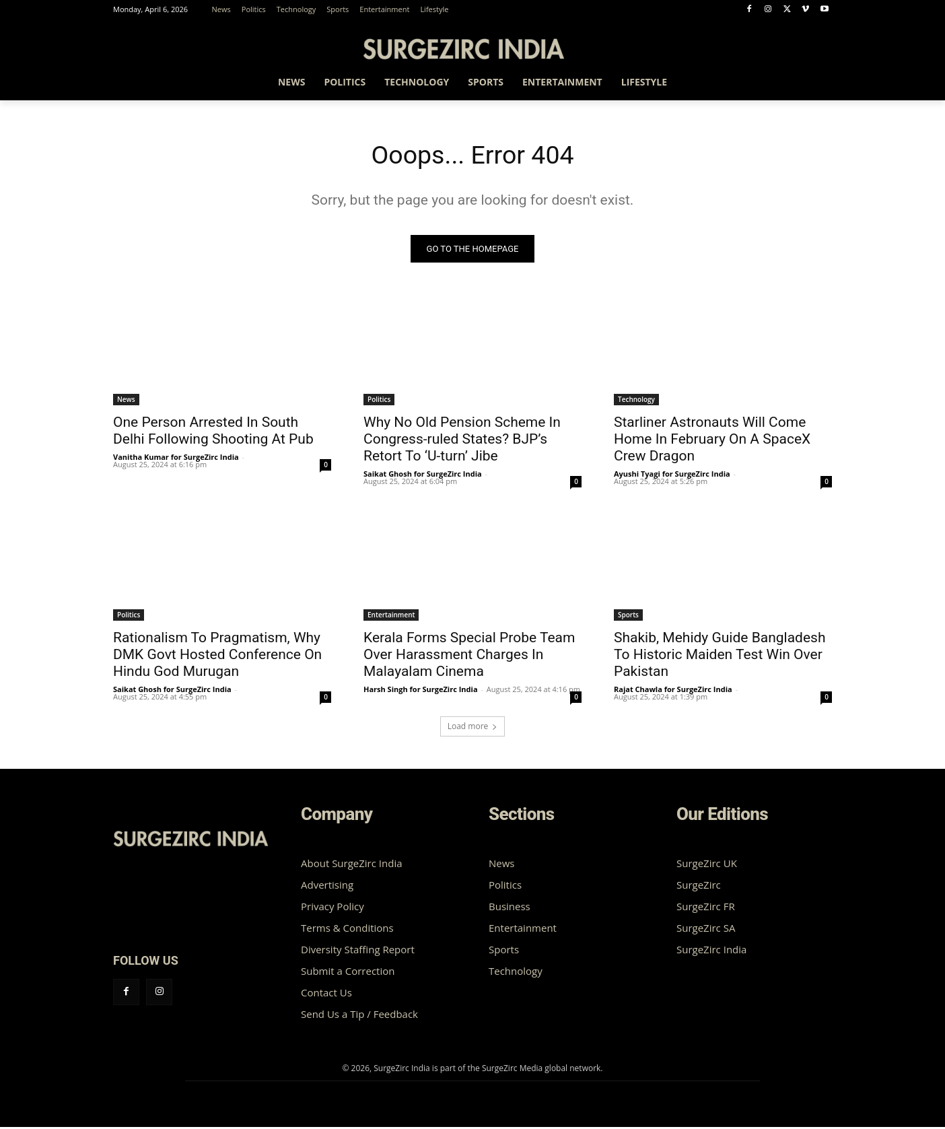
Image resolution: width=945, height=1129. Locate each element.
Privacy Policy (332, 908)
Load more (473, 728)
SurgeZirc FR (705, 908)
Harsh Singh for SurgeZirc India (420, 691)
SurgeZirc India (711, 951)
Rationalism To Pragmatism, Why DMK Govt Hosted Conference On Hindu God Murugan (217, 656)
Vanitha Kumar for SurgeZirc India (176, 459)
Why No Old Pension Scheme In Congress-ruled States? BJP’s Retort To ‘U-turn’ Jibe (462, 441)
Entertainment (391, 616)
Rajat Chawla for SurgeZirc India (673, 691)
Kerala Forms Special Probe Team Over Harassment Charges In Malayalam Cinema (469, 656)
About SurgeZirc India (352, 865)
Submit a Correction (347, 973)
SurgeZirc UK (706, 865)
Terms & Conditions (347, 929)
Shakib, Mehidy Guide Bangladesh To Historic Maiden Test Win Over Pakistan (719, 656)
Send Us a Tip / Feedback (359, 1016)
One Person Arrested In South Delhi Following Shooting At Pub (213, 432)
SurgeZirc (698, 886)
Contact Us (326, 994)
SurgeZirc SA (705, 929)
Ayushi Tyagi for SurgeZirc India (672, 476)
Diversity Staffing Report (358, 951)
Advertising (327, 886)
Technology (636, 401)
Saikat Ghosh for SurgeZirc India (422, 476)
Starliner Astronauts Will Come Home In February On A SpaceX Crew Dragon (712, 441)
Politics (379, 401)
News (126, 401)
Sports (628, 616)
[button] (816, 84)
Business (509, 908)
